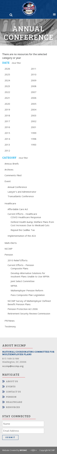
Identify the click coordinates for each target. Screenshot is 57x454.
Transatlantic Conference (21, 196)
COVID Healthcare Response (26, 217)
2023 (7, 86)
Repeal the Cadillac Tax (23, 229)
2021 (7, 97)
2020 (7, 103)
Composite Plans (19, 268)
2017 (7, 121)
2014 (7, 138)
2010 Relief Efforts (18, 260)
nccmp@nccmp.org (13, 366)
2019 (7, 109)
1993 (33, 144)
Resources (13, 407)
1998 (33, 138)
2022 (7, 92)
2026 (7, 68)
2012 (7, 150)
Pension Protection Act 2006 (23, 308)
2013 (7, 144)
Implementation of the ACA (22, 235)
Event (8, 181)
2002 (33, 121)
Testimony (10, 326)
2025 (7, 74)
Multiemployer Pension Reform (27, 290)
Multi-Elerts (11, 242)
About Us (12, 381)
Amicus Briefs (12, 163)
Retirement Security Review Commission (29, 313)
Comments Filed (13, 175)
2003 (33, 115)
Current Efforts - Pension (21, 265)
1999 (33, 132)
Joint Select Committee (23, 281)
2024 (7, 80)
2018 (7, 115)
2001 (33, 127)
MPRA (14, 285)
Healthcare (10, 203)
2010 (33, 74)
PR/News (10, 320)
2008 (33, 86)
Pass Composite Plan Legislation (28, 294)
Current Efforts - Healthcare (22, 213)
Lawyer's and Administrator (22, 191)
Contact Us (13, 391)
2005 (33, 103)
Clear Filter (16, 63)
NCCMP (8, 248)
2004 (33, 109)
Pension (9, 254)
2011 (33, 68)
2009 (33, 80)
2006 (33, 97)
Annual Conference (17, 186)
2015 (7, 132)
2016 (7, 127)
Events (10, 386)
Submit (10, 437)
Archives (9, 169)
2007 (33, 92)
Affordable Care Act (18, 209)
